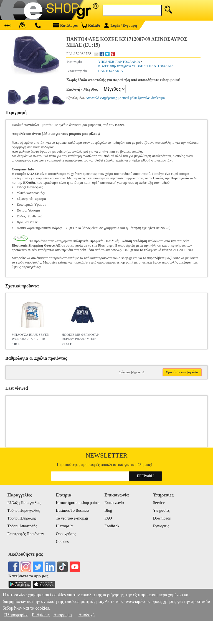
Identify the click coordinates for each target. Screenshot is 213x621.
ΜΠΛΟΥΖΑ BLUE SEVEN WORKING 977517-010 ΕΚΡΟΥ (30, 337)
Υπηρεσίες (161, 510)
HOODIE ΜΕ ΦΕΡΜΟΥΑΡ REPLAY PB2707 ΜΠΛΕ (80, 337)
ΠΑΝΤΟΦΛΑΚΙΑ (110, 71)
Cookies (62, 542)
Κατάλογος (65, 25)
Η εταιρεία (64, 526)
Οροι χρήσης (66, 534)
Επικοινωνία (114, 503)
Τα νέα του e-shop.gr (72, 518)
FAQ (108, 518)
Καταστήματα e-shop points (78, 503)
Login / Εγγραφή (120, 25)
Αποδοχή (86, 614)
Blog (108, 510)
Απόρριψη (62, 614)
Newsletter (107, 455)
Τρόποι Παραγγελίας (23, 510)
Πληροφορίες (16, 614)
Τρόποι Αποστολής (22, 526)
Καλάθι (90, 25)
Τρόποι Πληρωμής (21, 518)
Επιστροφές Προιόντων (25, 534)
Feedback (112, 526)
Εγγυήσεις (161, 526)
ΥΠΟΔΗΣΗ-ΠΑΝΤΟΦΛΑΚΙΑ (119, 62)
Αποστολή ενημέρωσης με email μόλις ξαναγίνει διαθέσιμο (125, 98)
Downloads (162, 518)
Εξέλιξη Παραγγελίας (24, 503)
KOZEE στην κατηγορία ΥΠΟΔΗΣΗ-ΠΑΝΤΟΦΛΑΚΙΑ (136, 66)
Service (159, 503)
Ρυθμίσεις (40, 614)
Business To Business (73, 510)
